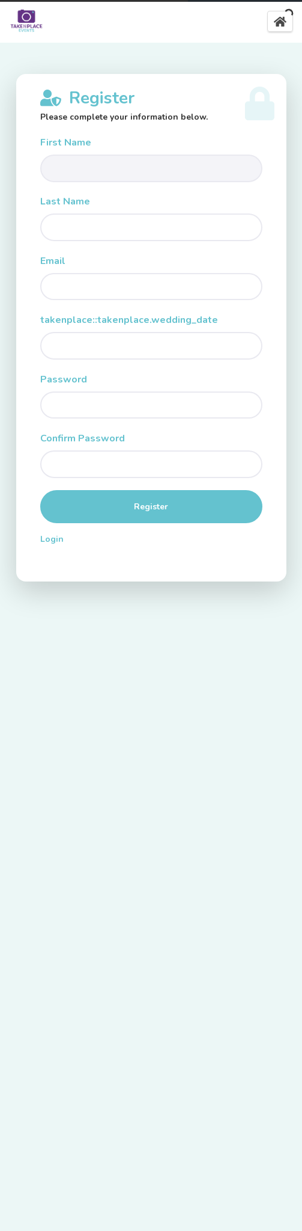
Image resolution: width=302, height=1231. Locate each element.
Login (52, 539)
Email (52, 261)
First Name (65, 142)
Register (151, 506)
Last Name (65, 201)
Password (63, 379)
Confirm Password (82, 438)
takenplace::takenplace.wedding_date (129, 320)
